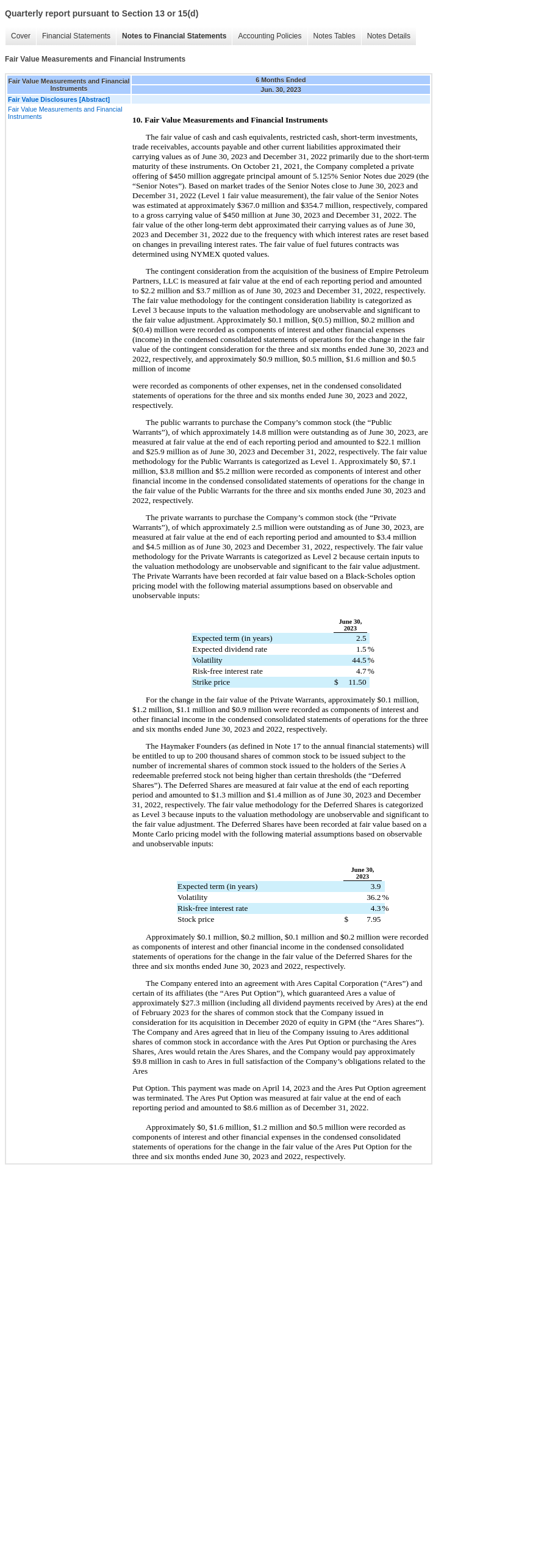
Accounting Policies (269, 36)
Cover (20, 36)
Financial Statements (76, 36)
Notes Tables (334, 36)
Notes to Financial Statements (174, 36)
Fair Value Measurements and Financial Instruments (65, 112)
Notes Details (388, 36)
